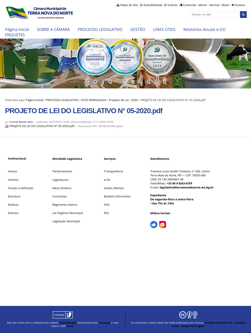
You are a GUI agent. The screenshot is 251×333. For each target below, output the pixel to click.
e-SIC (107, 180)
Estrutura (14, 196)
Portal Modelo (68, 322)
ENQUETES (15, 34)
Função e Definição (20, 188)
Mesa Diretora (61, 188)
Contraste (189, 5)
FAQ (107, 205)
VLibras (173, 5)
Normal (214, 5)
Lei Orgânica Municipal (67, 213)
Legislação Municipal (66, 221)
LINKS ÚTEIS (164, 29)
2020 (134, 100)
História (13, 180)
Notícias (13, 205)
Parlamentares (62, 171)
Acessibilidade (152, 5)
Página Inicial (17, 29)
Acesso (12, 171)
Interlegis (104, 322)
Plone (69, 326)
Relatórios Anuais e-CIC (204, 29)
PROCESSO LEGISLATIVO (100, 29)
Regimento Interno (64, 205)
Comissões (59, 196)
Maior (225, 5)
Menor (202, 5)
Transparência (113, 171)
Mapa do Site (129, 5)
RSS (106, 213)
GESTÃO (137, 29)
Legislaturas (60, 180)
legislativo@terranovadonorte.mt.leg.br (187, 187)
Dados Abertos (114, 188)
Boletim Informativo (117, 196)
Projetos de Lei (119, 100)
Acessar (240, 5)
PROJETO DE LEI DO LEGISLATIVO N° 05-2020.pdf (40, 126)
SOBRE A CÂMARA (53, 29)
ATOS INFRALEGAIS (93, 100)
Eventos (13, 213)
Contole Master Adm (21, 121)
